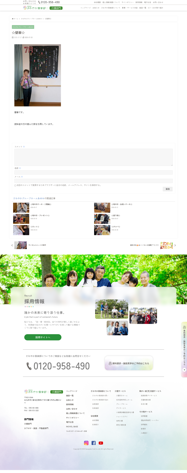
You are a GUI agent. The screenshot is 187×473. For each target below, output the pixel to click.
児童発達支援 (146, 403)
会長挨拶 (95, 407)
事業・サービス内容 (130, 7)
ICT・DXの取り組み (155, 7)
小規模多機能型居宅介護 (125, 415)
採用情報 (138, 2)
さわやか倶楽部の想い (100, 398)
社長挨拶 (95, 411)
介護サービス (120, 394)
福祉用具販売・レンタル (150, 423)
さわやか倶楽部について (110, 7)
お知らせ (96, 7)
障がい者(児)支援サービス (150, 394)
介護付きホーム (122, 398)
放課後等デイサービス (149, 398)
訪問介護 (119, 424)
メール (18, 179)
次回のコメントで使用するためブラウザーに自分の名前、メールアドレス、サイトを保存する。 (59, 188)
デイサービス (121, 411)
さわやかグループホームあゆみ (24, 27)
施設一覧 (142, 7)
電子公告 (147, 2)
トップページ (85, 7)
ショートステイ (122, 419)
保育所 (143, 432)
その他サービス (145, 414)
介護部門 (28, 426)
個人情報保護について (111, 2)
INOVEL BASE (72, 429)
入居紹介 (144, 436)
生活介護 (144, 407)
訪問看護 (144, 419)
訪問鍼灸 (144, 427)
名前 (17, 171)
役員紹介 (95, 427)
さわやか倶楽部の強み (100, 403)
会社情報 (95, 423)
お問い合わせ (158, 2)
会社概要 (97, 2)
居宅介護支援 (121, 428)
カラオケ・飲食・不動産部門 (36, 431)
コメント (19, 146)
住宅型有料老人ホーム (124, 403)
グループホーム (122, 407)
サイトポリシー (128, 2)
